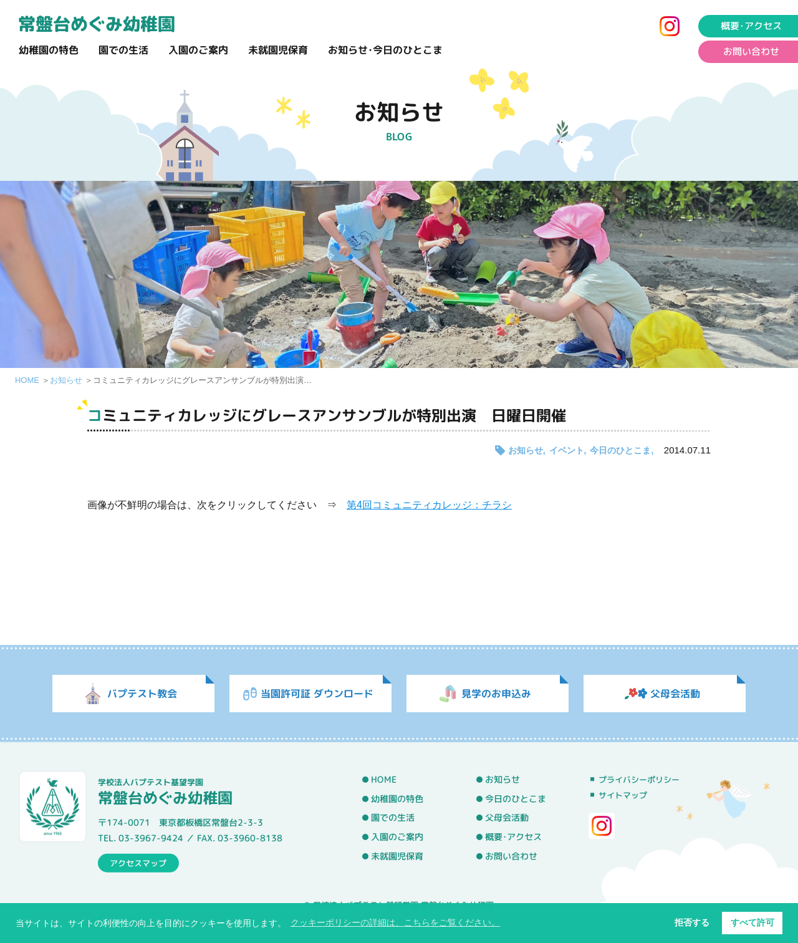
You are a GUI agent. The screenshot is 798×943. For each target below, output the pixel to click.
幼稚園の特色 (49, 50)
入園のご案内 (198, 50)
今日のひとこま (620, 450)
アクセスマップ (138, 862)
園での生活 (123, 50)
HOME (27, 380)
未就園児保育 (278, 50)
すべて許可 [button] (752, 922)
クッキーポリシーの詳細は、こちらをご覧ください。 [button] (395, 922)
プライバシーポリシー (639, 779)
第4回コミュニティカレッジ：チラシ (429, 505)
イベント (566, 450)
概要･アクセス (513, 837)
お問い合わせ (511, 856)
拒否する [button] (692, 922)
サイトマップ (622, 795)
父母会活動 (507, 818)
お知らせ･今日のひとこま (385, 50)
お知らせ (66, 380)
